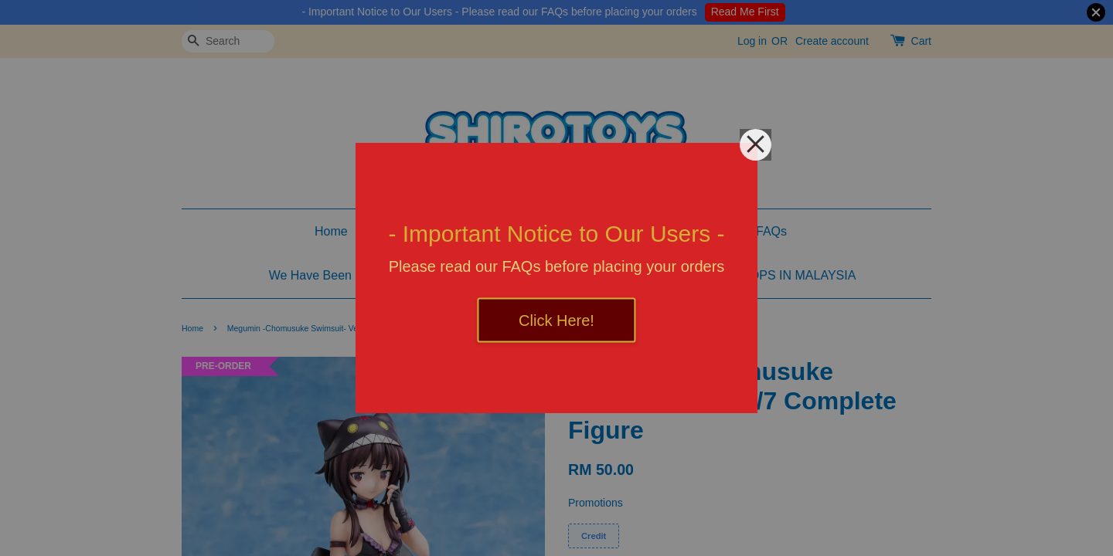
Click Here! (556, 320)
